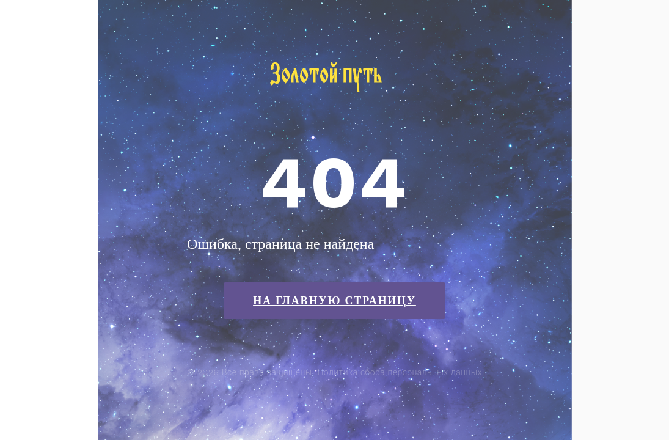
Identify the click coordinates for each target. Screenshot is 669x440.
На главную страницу (334, 301)
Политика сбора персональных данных (400, 372)
